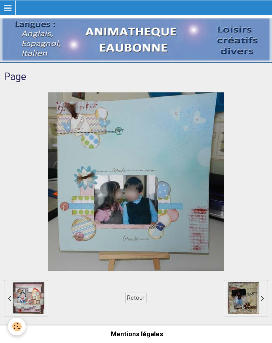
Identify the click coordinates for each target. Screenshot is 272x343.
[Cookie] (17, 326)
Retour (136, 298)
